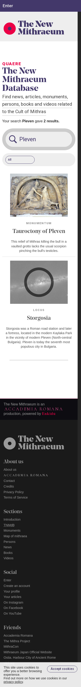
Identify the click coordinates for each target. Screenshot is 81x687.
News (8, 547)
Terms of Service (16, 497)
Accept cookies (62, 669)
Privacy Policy (14, 492)
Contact (9, 481)
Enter (7, 580)
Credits (9, 486)
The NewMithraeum (41, 443)
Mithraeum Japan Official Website (28, 652)
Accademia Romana (33, 409)
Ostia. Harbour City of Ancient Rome (30, 657)
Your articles (12, 597)
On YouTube (13, 613)
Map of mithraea (15, 536)
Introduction (12, 519)
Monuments (12, 530)
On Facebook (13, 608)
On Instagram (13, 602)
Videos (9, 558)
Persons (10, 542)
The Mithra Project (17, 641)
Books (8, 553)
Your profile (12, 591)
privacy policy (13, 682)
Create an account (17, 586)
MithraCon (11, 646)
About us (10, 469)
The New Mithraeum (41, 28)
